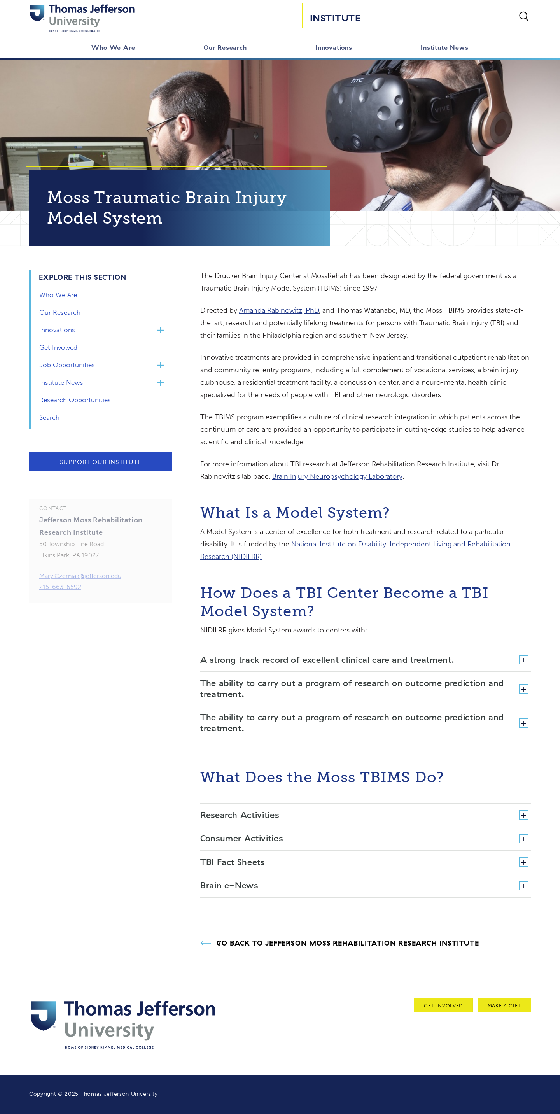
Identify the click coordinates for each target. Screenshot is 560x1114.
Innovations (333, 47)
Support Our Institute (101, 462)
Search (49, 417)
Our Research (225, 47)
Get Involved (58, 347)
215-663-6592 (60, 593)
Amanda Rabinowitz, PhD (279, 310)
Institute (335, 18)
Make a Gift (504, 1006)
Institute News (444, 47)
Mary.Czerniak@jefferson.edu (80, 582)
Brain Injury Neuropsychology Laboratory (337, 476)
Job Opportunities (67, 365)
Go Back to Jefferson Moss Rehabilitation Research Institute (348, 943)
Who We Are (113, 47)
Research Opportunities (75, 400)
